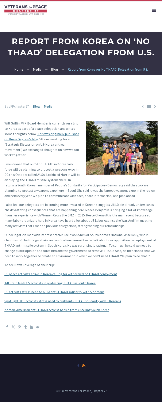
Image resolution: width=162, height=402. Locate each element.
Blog (36, 106)
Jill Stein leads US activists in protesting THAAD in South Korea (50, 283)
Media (48, 106)
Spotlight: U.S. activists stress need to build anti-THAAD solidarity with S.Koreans (62, 301)
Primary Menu (154, 10)
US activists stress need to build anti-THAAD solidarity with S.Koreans (54, 292)
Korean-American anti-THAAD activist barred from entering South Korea (56, 310)
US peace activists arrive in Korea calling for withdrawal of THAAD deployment (60, 274)
